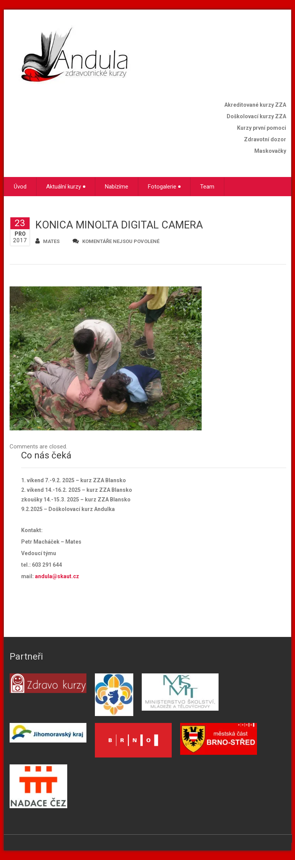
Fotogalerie (164, 186)
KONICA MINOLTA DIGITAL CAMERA (119, 225)
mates (47, 241)
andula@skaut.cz (57, 576)
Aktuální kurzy (65, 186)
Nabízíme (116, 186)
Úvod (20, 186)
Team (207, 186)
